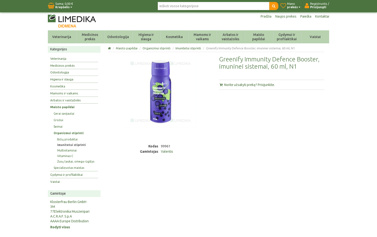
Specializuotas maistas (69, 167)
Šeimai (58, 126)
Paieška (305, 16)
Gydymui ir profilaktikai (287, 37)
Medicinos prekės (90, 37)
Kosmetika (174, 37)
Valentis (167, 151)
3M (52, 207)
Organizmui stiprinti (69, 133)
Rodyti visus (60, 227)
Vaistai (315, 37)
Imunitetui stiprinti (71, 144)
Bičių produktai (67, 139)
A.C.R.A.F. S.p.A (61, 216)
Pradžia (266, 16)
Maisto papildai (258, 37)
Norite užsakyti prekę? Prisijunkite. (247, 85)
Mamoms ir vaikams (202, 37)
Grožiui (58, 120)
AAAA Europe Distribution (69, 221)
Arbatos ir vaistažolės (230, 37)
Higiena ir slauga (146, 37)
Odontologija (118, 37)
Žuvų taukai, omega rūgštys (75, 161)
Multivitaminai (67, 150)
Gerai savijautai (64, 113)
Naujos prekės (285, 16)
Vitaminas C (65, 156)
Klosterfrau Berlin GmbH (68, 202)
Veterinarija (61, 37)
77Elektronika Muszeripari (69, 211)
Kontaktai (322, 16)
